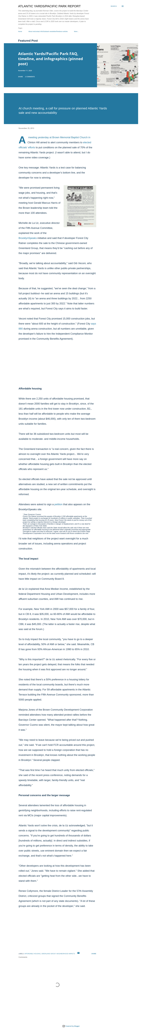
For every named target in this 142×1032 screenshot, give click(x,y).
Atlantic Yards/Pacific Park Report (49, 6)
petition (58, 504)
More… (76, 31)
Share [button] (20, 77)
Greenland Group (48, 954)
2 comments (30, 77)
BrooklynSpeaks (28, 238)
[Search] (114, 6)
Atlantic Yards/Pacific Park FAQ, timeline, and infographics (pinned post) (50, 58)
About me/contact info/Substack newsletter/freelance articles (48, 31)
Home (20, 31)
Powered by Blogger (71, 1026)
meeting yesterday (38, 137)
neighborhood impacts (65, 954)
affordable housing (32, 954)
